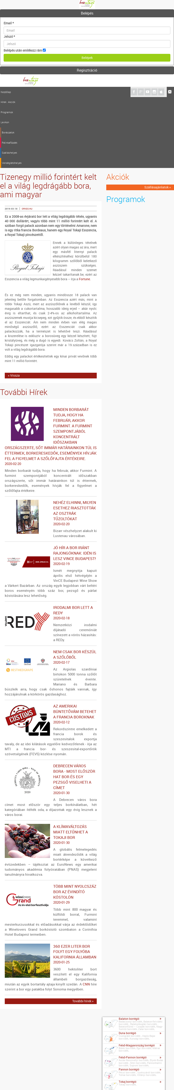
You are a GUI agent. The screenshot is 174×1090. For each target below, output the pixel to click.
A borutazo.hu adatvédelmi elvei (105, 1080)
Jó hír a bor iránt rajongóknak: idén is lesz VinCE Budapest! (51, 484)
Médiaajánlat (47, 1080)
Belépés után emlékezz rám (23, 50)
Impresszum (26, 1080)
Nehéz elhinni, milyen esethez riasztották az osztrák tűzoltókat (51, 442)
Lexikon (46, 92)
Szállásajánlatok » (157, 116)
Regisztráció (87, 70)
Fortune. (85, 208)
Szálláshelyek (94, 92)
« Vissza (14, 304)
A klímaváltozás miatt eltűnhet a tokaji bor (51, 763)
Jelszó (9, 36)
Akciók (23, 92)
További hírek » (83, 930)
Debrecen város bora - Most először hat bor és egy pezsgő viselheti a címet (51, 708)
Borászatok (59, 92)
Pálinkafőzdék (76, 92)
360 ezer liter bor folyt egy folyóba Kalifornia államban (51, 883)
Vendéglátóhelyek (114, 92)
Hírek (15, 92)
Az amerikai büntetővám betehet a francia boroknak (51, 643)
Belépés (87, 13)
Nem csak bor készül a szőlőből (51, 586)
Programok (35, 92)
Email (9, 23)
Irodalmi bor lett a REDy (51, 542)
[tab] (87, 13)
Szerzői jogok (69, 1080)
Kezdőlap (6, 92)
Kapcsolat (8, 1080)
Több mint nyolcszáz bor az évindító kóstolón (51, 823)
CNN (86, 913)
